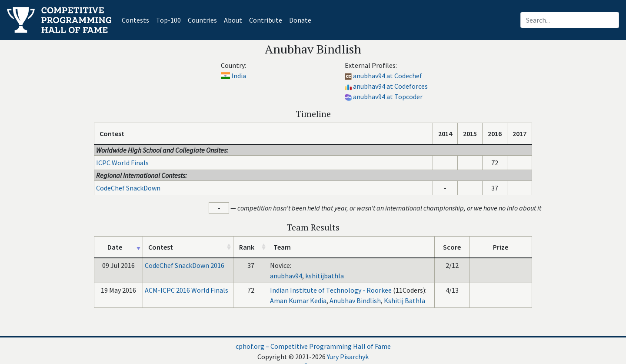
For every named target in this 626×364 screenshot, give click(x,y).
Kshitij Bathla (404, 300)
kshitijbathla (324, 275)
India (238, 75)
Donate (300, 20)
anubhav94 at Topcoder (388, 96)
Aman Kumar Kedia (298, 300)
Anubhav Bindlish (355, 300)
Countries (202, 20)
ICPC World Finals (122, 162)
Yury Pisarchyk (348, 356)
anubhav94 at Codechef (387, 75)
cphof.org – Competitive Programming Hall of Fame (313, 346)
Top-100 (168, 20)
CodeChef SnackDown (128, 188)
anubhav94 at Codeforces (390, 86)
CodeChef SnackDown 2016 (184, 265)
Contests (137, 19)
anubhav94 (286, 275)
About (233, 20)
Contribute (265, 20)
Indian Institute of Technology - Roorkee (331, 290)
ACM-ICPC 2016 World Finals (186, 290)
